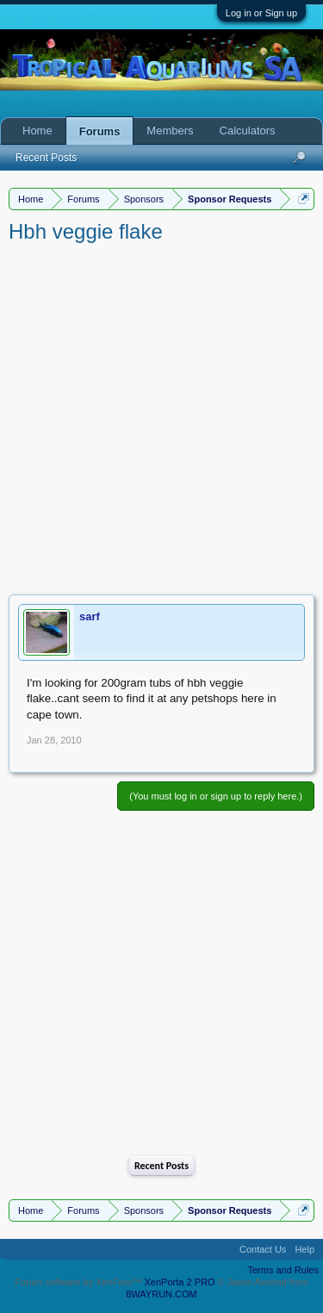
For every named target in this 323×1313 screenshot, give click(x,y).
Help (304, 1249)
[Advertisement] (161, 415)
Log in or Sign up (261, 13)
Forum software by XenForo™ (79, 1282)
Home (37, 130)
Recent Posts (161, 1166)
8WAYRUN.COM (161, 1294)
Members (169, 130)
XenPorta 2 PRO (180, 1282)
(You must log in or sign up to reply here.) (215, 796)
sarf (89, 616)
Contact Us (262, 1249)
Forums (100, 131)
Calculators (248, 130)
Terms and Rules (283, 1270)
